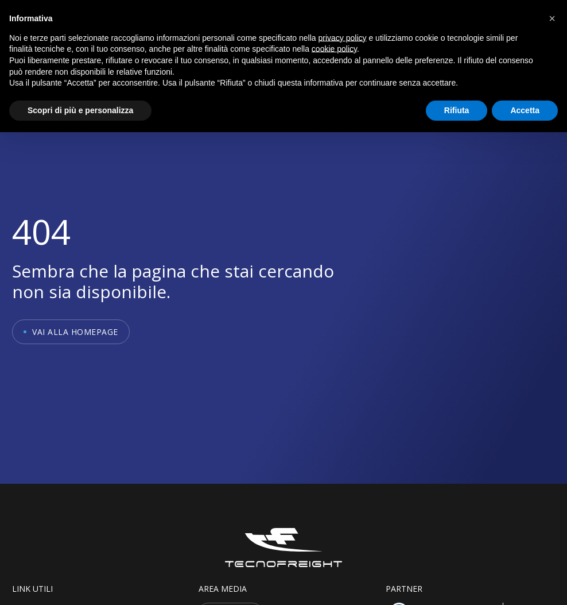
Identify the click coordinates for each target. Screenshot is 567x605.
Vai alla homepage (75, 331)
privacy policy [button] (343, 38)
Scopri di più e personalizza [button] (80, 110)
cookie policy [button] (334, 48)
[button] (552, 18)
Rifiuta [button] (456, 110)
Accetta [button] (524, 110)
